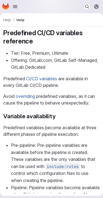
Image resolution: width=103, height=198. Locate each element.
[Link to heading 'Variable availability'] (59, 116)
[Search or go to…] (87, 6)
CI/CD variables (41, 78)
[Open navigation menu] (15, 6)
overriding (25, 96)
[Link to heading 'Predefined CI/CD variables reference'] (36, 41)
